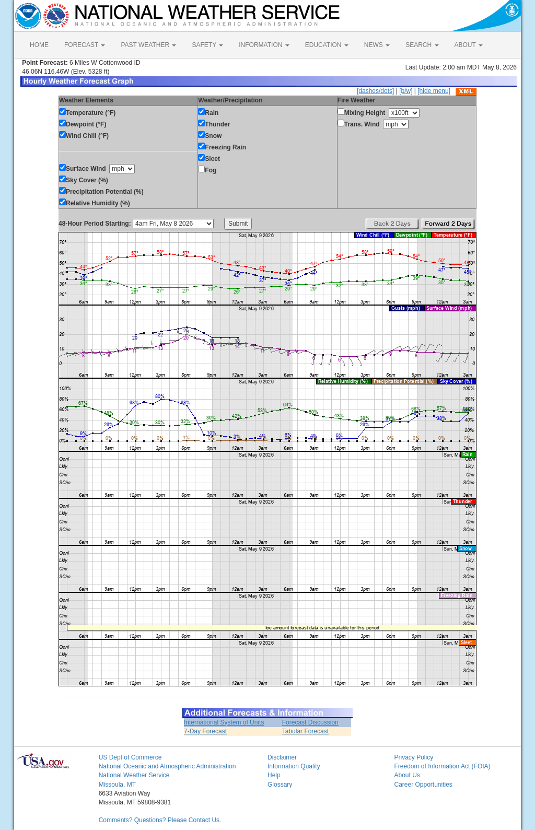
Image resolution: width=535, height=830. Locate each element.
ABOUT (469, 45)
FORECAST (84, 45)
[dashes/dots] (375, 91)
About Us (407, 775)
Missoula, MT (117, 784)
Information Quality (294, 766)
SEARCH (421, 45)
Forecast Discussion (310, 722)
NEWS (377, 45)
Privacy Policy (413, 757)
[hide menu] (433, 91)
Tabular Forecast (305, 731)
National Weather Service (134, 775)
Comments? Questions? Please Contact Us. (160, 820)
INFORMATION (264, 45)
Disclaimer (282, 757)
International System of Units (224, 722)
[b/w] (405, 91)
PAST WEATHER (148, 45)
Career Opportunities (423, 784)
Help (274, 775)
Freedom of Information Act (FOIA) (442, 766)
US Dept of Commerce (130, 757)
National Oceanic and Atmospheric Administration (167, 766)
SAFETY (207, 45)
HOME (39, 45)
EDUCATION (326, 45)
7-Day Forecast (205, 731)
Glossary (280, 784)
